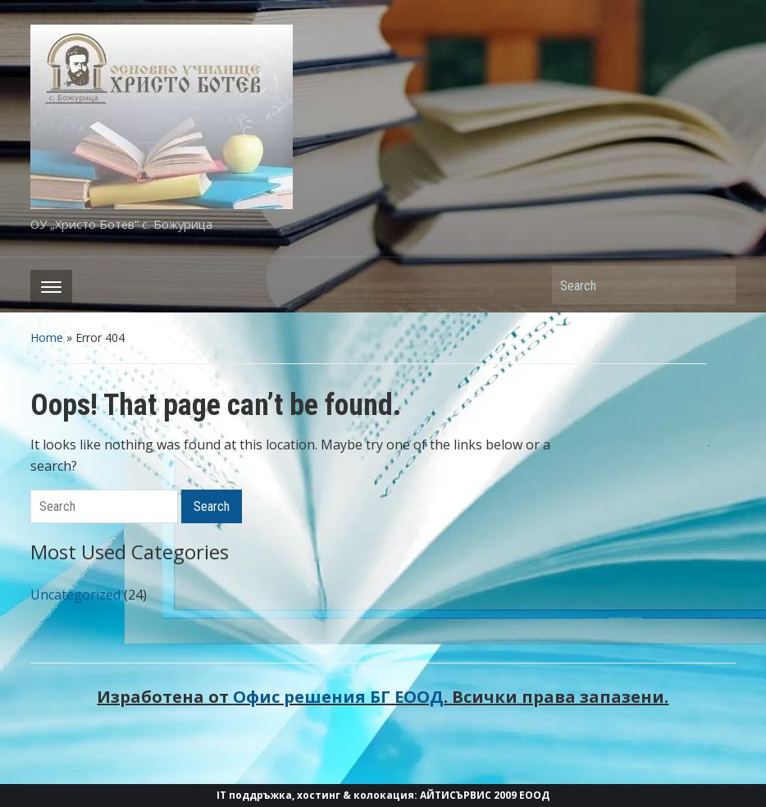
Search (715, 285)
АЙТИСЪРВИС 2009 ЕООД (484, 795)
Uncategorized (75, 595)
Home (46, 337)
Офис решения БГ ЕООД (338, 697)
